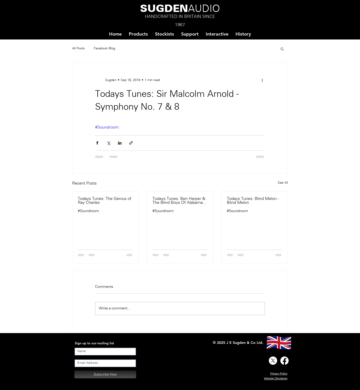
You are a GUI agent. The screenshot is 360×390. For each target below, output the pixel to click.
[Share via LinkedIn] (120, 143)
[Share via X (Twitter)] (108, 143)
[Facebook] (284, 360)
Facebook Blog (104, 48)
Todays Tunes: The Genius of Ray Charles (104, 201)
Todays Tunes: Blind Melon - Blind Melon (253, 201)
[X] (273, 360)
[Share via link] (131, 143)
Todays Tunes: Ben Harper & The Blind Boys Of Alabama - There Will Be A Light (178, 201)
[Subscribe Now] (105, 374)
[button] (164, 34)
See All (283, 182)
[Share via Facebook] (97, 143)
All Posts (78, 48)
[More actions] (262, 80)
